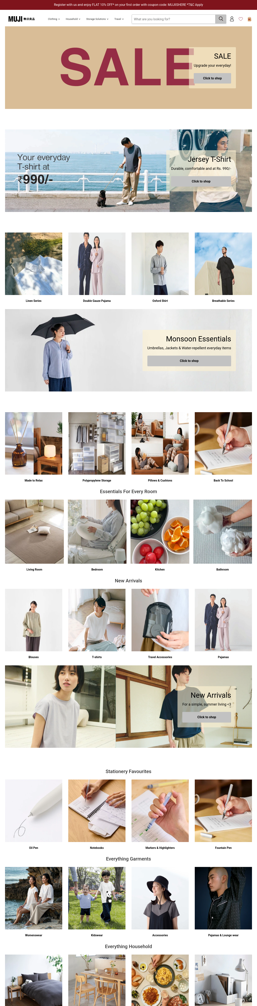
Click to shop (212, 78)
